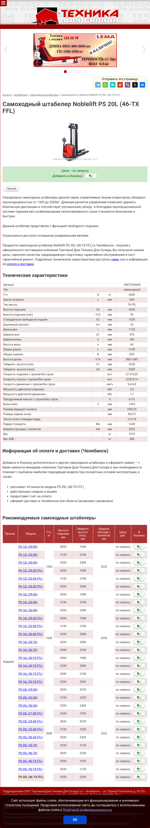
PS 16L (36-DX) (28, 610)
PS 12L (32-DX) (28, 555)
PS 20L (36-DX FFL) (31, 737)
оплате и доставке (20, 264)
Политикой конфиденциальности (87, 810)
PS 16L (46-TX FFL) (31, 674)
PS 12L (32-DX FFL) (31, 578)
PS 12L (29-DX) (28, 547)
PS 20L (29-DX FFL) (31, 721)
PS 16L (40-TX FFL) (31, 658)
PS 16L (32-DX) (28, 602)
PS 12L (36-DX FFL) (31, 586)
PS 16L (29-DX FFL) (31, 618)
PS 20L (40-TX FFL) (31, 761)
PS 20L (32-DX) (28, 697)
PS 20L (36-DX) (28, 705)
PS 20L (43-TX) (28, 745)
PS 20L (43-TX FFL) (31, 769)
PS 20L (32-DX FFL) (31, 729)
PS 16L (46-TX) (28, 650)
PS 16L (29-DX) (28, 594)
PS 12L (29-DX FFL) (31, 570)
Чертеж (11, 188)
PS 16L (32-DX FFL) (31, 626)
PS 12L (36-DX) (28, 562)
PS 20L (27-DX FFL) (31, 713)
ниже (115, 259)
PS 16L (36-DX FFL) (31, 634)
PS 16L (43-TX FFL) (31, 666)
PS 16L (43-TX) (28, 642)
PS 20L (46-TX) (28, 753)
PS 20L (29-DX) (28, 689)
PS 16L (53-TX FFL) (31, 682)
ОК (75, 819)
